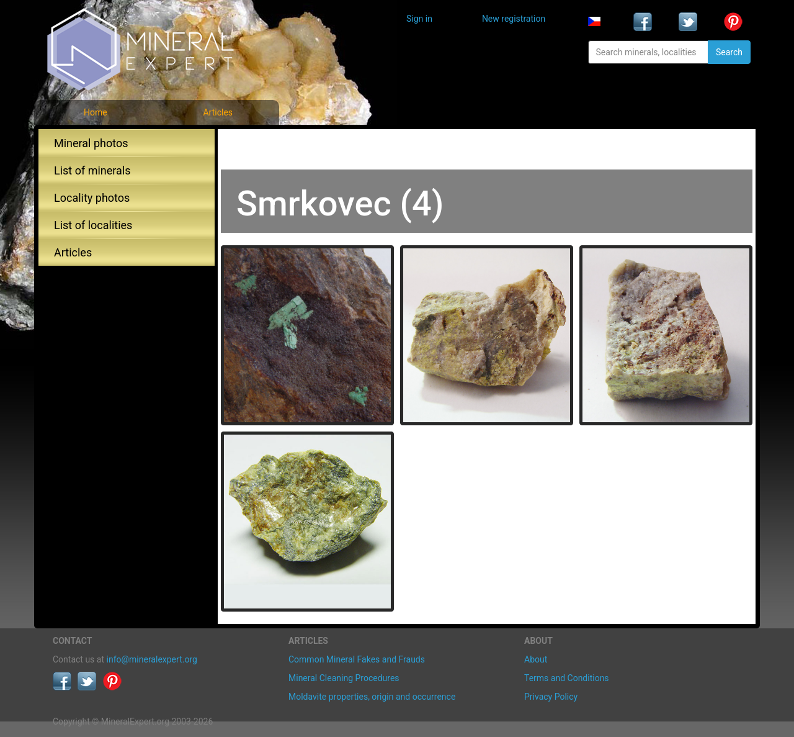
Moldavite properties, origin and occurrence (371, 697)
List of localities (93, 225)
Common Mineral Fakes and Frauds (356, 659)
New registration (513, 19)
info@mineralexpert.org (152, 659)
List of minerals (92, 170)
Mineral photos (91, 143)
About (535, 659)
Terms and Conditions (566, 678)
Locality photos (92, 197)
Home (95, 112)
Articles (218, 112)
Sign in (419, 19)
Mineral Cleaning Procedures (343, 678)
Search (729, 52)
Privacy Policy (551, 697)
